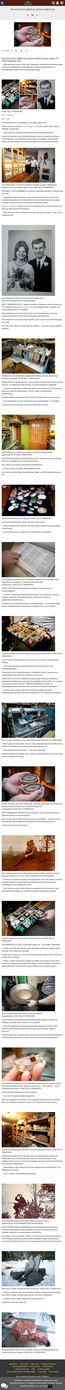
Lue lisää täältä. (41, 1386)
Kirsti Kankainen (25, 307)
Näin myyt (35, 1364)
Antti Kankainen (11, 206)
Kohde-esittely (44, 1369)
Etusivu (13, 1364)
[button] (57, 3)
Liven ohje (42, 1372)
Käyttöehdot (48, 1366)
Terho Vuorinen (8, 115)
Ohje (33, 1369)
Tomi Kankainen (28, 126)
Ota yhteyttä (53, 1372)
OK (50, 1386)
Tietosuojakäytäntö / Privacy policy (26, 1366)
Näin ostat (24, 1364)
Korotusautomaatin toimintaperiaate (21, 1372)
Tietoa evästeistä (49, 1364)
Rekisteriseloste (22, 1369)
